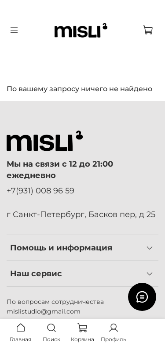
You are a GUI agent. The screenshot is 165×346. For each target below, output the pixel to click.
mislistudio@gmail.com (44, 311)
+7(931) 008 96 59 (40, 190)
